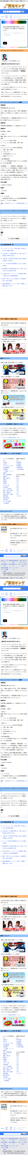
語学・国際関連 (7, 474)
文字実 (10, 61)
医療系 (5, 476)
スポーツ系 (6, 485)
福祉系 (5, 473)
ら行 (17, 492)
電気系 (5, 480)
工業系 (5, 483)
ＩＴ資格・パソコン (8, 471)
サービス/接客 (7, 501)
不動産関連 (6, 467)
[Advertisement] (14, 304)
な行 (17, 485)
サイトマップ (23, 562)
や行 (17, 490)
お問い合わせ (23, 560)
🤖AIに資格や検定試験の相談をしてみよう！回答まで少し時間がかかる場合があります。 (14, 28)
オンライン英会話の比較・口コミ (11, 437)
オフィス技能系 (7, 489)
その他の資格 (20, 469)
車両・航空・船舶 (8, 494)
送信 (5, 43)
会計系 (5, 464)
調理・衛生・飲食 (8, 490)
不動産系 (11, 16)
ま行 (14, 16)
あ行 (17, 478)
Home (2, 16)
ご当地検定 (6, 503)
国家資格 (18, 462)
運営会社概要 (4, 568)
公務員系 (5, 469)
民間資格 (7, 16)
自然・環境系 (6, 492)
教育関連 (5, 496)
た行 (17, 483)
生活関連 (5, 487)
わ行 (17, 494)
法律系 (5, 462)
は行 (17, 487)
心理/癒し (5, 499)
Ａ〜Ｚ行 (18, 496)
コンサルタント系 (8, 466)
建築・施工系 (6, 478)
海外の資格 (6, 498)
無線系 (5, 482)
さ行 (17, 482)
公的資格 (18, 464)
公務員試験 (19, 467)
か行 (17, 480)
